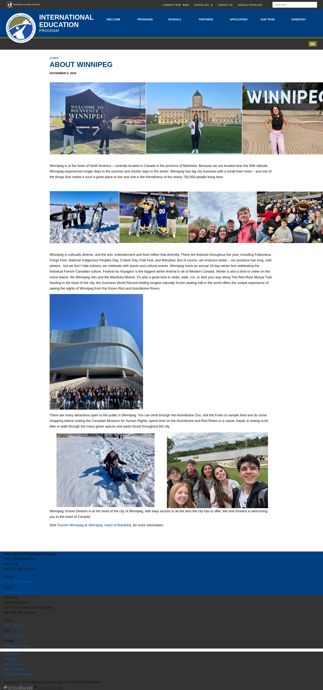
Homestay (298, 19)
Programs (145, 19)
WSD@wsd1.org (16, 646)
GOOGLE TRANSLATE (250, 5)
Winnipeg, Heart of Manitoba (109, 525)
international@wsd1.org (21, 592)
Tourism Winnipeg (70, 525)
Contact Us (12, 654)
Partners (206, 19)
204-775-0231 (14, 625)
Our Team (268, 19)
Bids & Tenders (15, 669)
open (312, 43)
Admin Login (13, 664)
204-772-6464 (14, 636)
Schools (174, 19)
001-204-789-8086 (18, 582)
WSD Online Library (19, 674)
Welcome (113, 19)
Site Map (10, 659)
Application (238, 19)
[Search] (291, 5)
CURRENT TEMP (176, 5)
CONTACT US (225, 5)
